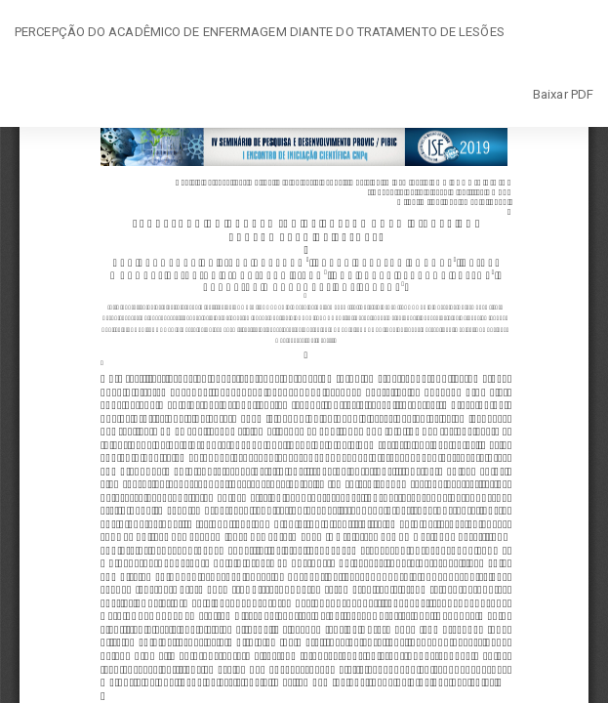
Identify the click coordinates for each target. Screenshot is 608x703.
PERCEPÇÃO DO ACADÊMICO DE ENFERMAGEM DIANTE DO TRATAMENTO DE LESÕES (260, 31)
